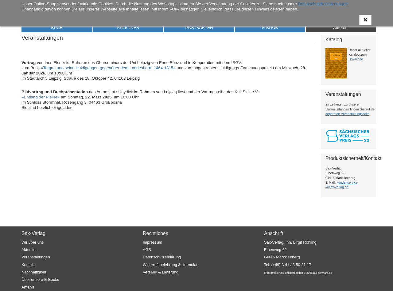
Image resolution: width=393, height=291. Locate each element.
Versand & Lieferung (160, 272)
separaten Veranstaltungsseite (347, 114)
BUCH (57, 27)
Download (355, 59)
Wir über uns (32, 242)
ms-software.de (322, 272)
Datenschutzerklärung (162, 257)
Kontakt (28, 264)
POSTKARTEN (199, 27)
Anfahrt (27, 287)
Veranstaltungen (35, 257)
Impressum (152, 242)
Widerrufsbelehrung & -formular (170, 264)
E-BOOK (270, 27)
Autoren (340, 27)
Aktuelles (29, 249)
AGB (147, 249)
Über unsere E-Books (40, 279)
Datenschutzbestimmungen (323, 4)
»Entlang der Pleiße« (40, 97)
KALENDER (128, 27)
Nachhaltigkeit (33, 272)
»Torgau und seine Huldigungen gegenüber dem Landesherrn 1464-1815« (108, 68)
